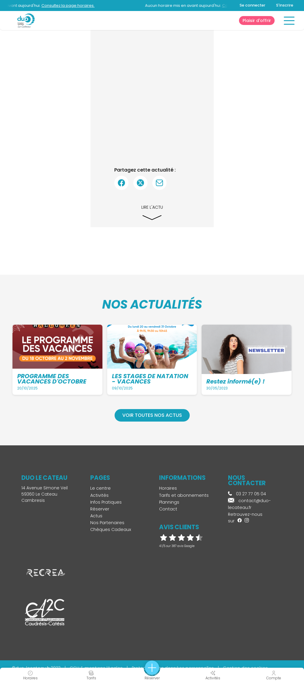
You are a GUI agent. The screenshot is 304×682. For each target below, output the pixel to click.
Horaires (168, 488)
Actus (96, 516)
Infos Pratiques (106, 502)
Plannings (169, 502)
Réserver (99, 509)
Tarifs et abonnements (184, 495)
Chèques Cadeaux (110, 529)
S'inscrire (284, 5)
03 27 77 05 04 (247, 494)
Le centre (100, 488)
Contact (168, 509)
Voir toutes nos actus (152, 415)
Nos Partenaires (107, 523)
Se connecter (252, 5)
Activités (99, 495)
